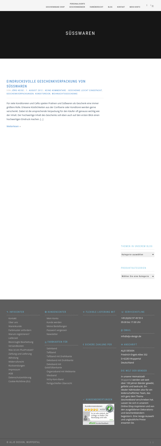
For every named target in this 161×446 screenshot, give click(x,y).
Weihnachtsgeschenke (65, 94)
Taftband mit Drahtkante (59, 356)
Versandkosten (16, 345)
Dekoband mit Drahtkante (60, 360)
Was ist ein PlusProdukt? (20, 349)
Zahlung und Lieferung (20, 353)
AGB (10, 373)
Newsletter (52, 334)
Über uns (13, 322)
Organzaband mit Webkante (61, 371)
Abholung (13, 357)
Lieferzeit (13, 338)
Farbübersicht (96, 7)
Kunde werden (54, 322)
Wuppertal (126, 379)
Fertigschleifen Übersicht (59, 383)
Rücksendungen (16, 365)
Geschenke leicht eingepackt (85, 90)
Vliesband (51, 375)
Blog (110, 7)
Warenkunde (15, 326)
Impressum (14, 369)
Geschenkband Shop (55, 7)
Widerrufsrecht (16, 361)
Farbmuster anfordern (19, 330)
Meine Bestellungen (57, 326)
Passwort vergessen (57, 330)
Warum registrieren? (18, 334)
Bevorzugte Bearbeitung (20, 341)
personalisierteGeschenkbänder (77, 5)
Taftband (51, 352)
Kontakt (121, 7)
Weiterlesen (13, 126)
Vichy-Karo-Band (55, 379)
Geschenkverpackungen (20, 94)
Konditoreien (42, 94)
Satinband (52, 348)
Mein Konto (135, 7)
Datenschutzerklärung (19, 377)
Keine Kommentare (55, 90)
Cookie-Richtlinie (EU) (19, 381)
